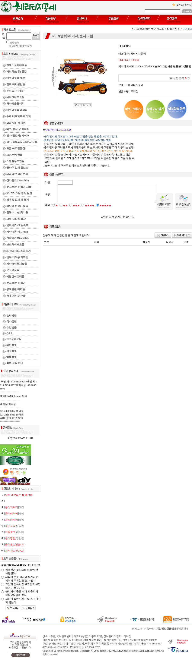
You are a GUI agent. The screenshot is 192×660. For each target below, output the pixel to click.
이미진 (127, 636)
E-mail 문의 (18, 396)
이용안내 (183, 628)
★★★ (76, 209)
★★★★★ (105, 209)
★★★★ (89, 209)
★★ (65, 209)
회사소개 (137, 628)
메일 (53, 650)
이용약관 (149, 628)
